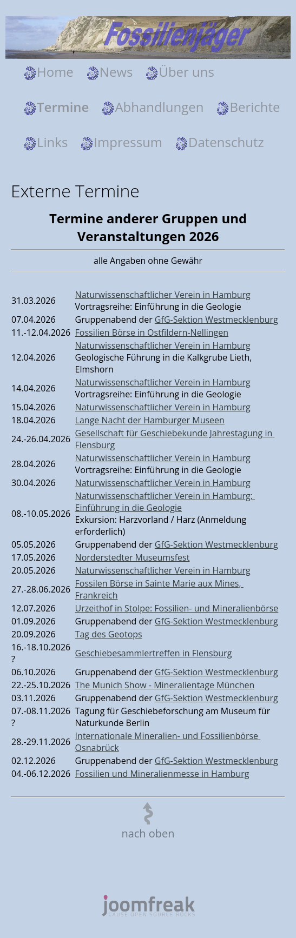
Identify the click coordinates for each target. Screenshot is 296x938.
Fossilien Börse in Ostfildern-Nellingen (151, 332)
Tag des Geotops (108, 634)
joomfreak (148, 905)
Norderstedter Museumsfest (132, 557)
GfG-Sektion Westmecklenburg (216, 319)
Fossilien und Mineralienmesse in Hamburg (162, 774)
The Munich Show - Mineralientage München (165, 685)
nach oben (147, 833)
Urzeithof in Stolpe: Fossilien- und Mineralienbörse (177, 608)
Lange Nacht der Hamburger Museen (150, 420)
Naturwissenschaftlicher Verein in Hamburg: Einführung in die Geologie (165, 502)
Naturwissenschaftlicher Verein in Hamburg (163, 295)
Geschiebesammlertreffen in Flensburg (153, 653)
